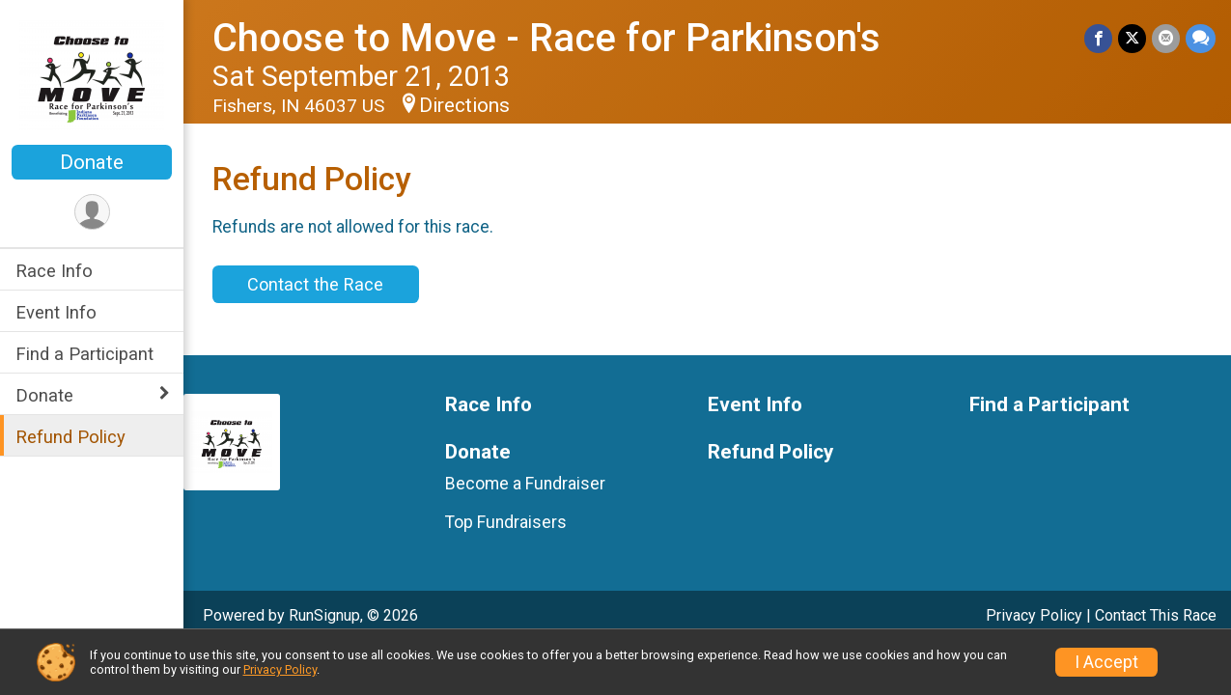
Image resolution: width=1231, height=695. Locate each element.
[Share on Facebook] (1098, 38)
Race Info (54, 271)
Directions (464, 105)
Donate (92, 162)
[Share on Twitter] (1132, 38)
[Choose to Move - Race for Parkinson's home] (91, 74)
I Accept (1106, 662)
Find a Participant (84, 354)
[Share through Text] (1201, 38)
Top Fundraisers (506, 522)
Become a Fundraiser (525, 483)
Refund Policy (70, 437)
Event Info (56, 312)
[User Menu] (92, 212)
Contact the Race (315, 284)
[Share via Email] (1166, 38)
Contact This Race (1156, 615)
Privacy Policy (1034, 615)
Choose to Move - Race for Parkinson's (546, 38)
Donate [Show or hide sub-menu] (44, 395)
